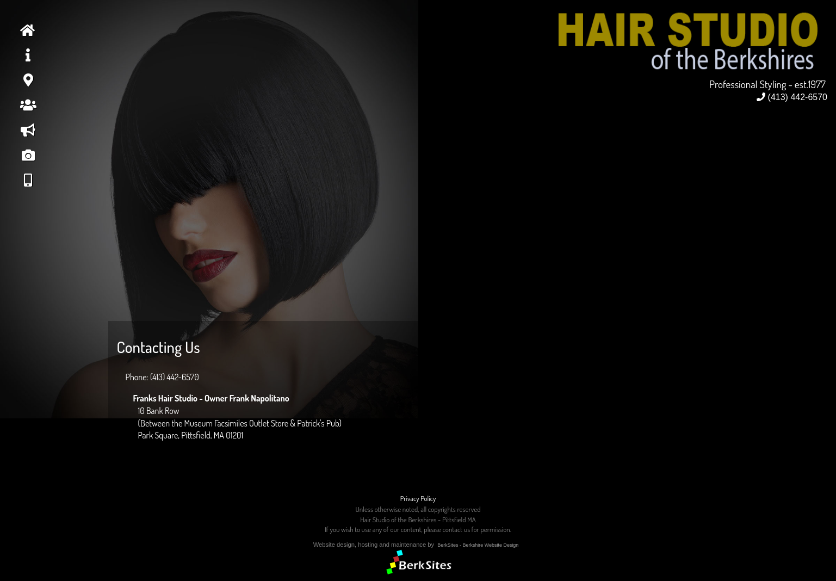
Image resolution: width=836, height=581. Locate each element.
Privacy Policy (418, 498)
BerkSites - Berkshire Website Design (477, 545)
